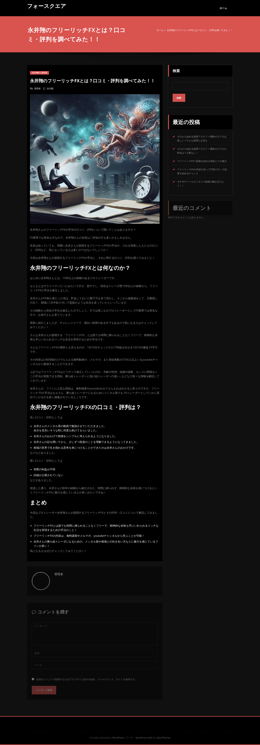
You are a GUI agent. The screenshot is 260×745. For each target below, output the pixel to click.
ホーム (223, 8)
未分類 (51, 88)
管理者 (38, 88)
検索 (176, 69)
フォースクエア (46, 6)
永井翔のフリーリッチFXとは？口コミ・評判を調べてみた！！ (197, 30)
